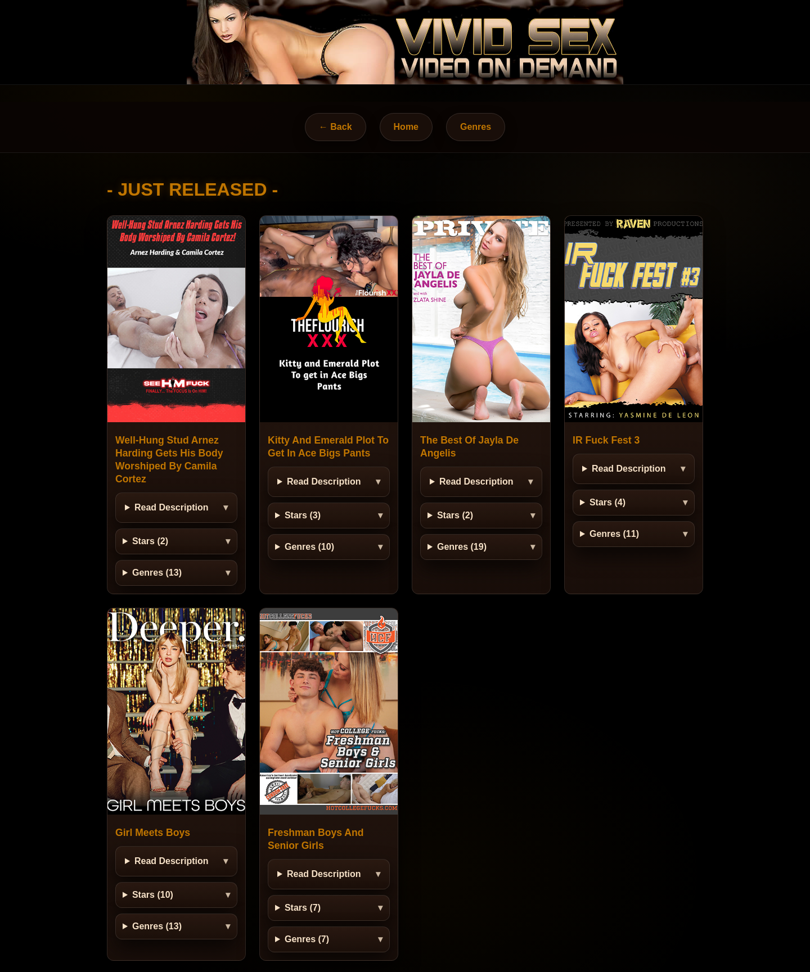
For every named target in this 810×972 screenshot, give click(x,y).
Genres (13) (157, 572)
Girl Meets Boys (152, 832)
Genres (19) (462, 546)
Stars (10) (152, 894)
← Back (335, 127)
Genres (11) (614, 534)
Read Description (171, 507)
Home (406, 127)
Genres (475, 127)
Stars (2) (150, 541)
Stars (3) (303, 515)
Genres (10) (309, 546)
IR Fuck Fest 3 (606, 440)
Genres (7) (307, 939)
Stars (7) (303, 907)
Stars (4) (608, 502)
